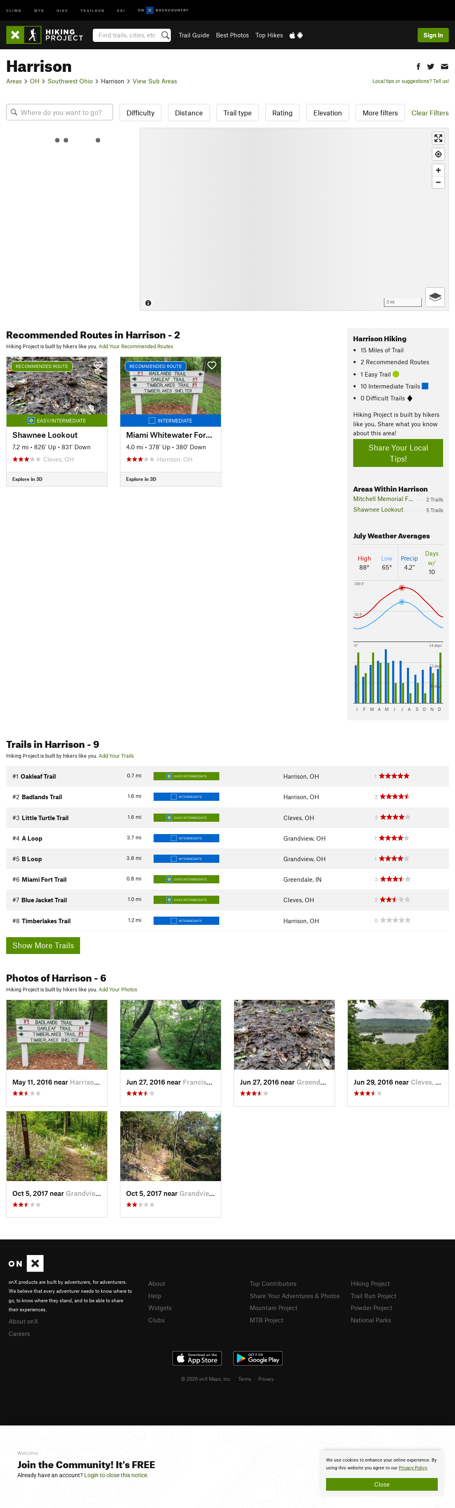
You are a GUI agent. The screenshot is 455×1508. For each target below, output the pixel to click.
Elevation (327, 112)
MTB (39, 10)
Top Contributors (273, 1283)
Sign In (433, 35)
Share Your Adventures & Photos (295, 1295)
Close (382, 1484)
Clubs (156, 1320)
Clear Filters (430, 112)
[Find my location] (438, 154)
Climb (14, 10)
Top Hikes (269, 35)
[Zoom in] (438, 170)
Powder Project (371, 1307)
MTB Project (266, 1320)
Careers (19, 1333)
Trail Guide (194, 35)
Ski (121, 10)
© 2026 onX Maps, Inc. (206, 1379)
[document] (382, 1473)
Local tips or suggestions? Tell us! (410, 81)
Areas (14, 81)
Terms (244, 1379)
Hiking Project (370, 1283)
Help (154, 1295)
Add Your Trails (116, 755)
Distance (189, 112)
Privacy (266, 1379)
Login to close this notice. (116, 1475)
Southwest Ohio (70, 81)
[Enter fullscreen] (438, 138)
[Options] (435, 297)
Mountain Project (273, 1307)
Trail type (237, 112)
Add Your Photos (118, 989)
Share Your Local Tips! (398, 453)
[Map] (294, 219)
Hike (62, 10)
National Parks (371, 1320)
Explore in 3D (27, 479)
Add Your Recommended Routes (136, 346)
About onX (23, 1321)
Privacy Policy (413, 1468)
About (156, 1283)
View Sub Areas (155, 81)
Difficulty (140, 112)
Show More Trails (43, 945)
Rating (282, 112)
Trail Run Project (373, 1295)
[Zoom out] (438, 182)
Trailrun (92, 10)
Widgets (160, 1307)
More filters (380, 112)
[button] (418, 65)
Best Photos (232, 35)
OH (34, 81)
